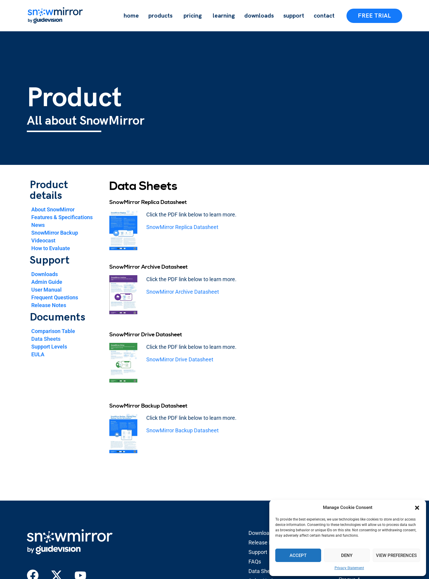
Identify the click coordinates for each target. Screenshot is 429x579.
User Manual (46, 290)
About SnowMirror (52, 209)
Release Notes (48, 305)
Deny (346, 555)
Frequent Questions (54, 297)
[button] (417, 508)
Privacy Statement (349, 568)
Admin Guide (46, 282)
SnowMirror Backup (54, 233)
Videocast (43, 240)
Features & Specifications (62, 217)
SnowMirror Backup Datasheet (182, 430)
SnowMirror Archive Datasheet (182, 292)
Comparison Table (53, 331)
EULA (37, 354)
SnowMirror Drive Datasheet (179, 359)
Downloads (44, 274)
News (38, 225)
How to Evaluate (50, 248)
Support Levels (49, 346)
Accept (298, 555)
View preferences (396, 555)
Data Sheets (45, 339)
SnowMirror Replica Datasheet (182, 227)
